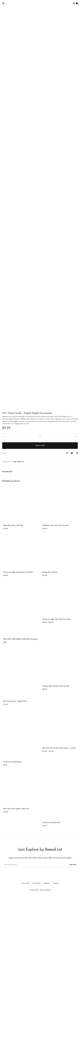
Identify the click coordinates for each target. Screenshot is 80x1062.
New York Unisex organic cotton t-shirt (16, 974)
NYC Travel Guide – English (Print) (15, 867)
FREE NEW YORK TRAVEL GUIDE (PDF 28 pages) (20, 805)
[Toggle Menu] (3, 3)
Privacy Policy (36, 1049)
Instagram (56, 1049)
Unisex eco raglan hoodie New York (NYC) (18, 738)
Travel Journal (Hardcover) (51, 988)
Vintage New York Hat (50, 738)
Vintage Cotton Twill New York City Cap (55, 852)
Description (7, 638)
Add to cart (40, 611)
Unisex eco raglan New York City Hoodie (56, 785)
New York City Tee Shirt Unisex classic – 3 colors (59, 914)
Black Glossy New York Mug (13, 691)
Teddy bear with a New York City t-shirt (55, 691)
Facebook (47, 1049)
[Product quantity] (40, 602)
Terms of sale (25, 1049)
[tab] (40, 637)
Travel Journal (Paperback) (12, 928)
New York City (18, 628)
